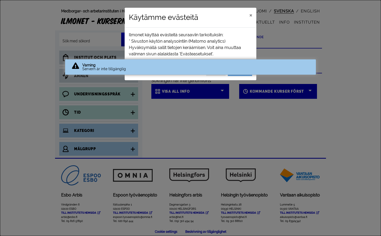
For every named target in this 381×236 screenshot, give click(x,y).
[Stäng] (250, 15)
